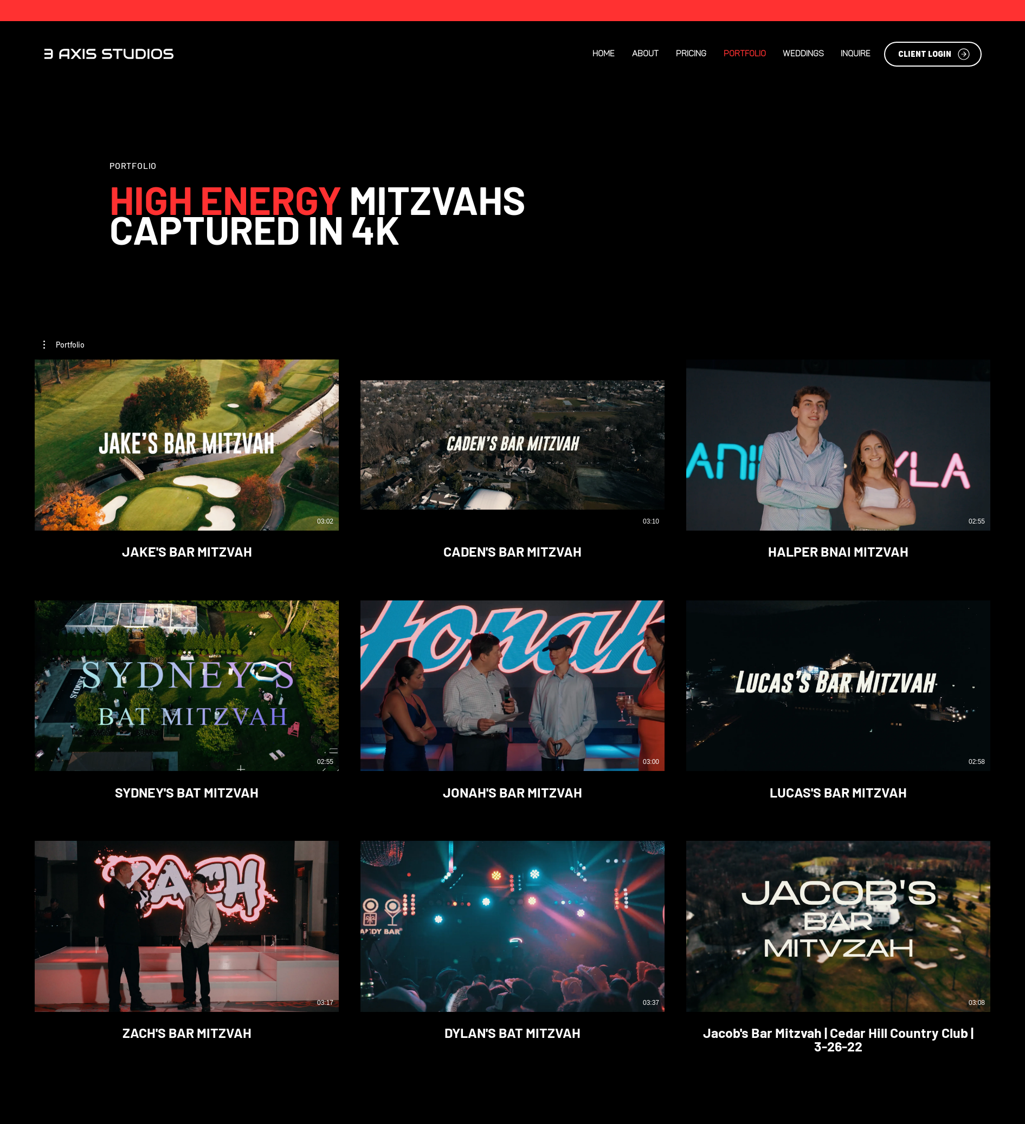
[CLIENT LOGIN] (933, 54)
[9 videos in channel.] (512, 707)
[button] (64, 345)
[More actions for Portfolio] (64, 345)
